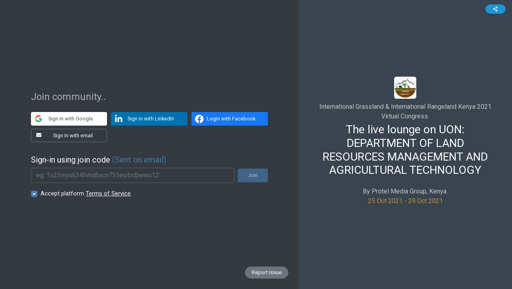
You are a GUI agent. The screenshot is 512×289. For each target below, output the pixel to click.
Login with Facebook (224, 118)
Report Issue (267, 272)
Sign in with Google (62, 118)
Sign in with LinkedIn (142, 118)
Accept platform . (86, 193)
